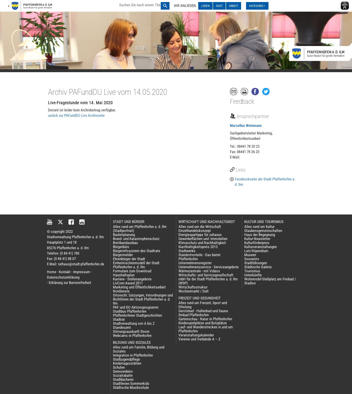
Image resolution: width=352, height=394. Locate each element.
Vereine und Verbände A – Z (199, 339)
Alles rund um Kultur (259, 227)
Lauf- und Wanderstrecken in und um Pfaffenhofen (205, 329)
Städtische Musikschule (131, 387)
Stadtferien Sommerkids (131, 383)
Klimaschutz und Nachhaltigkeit (202, 243)
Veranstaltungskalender (196, 335)
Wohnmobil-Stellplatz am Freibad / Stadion (270, 281)
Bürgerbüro (121, 247)
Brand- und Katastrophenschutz (136, 239)
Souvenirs (251, 259)
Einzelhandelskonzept (194, 231)
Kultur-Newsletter (257, 239)
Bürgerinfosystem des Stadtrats (136, 251)
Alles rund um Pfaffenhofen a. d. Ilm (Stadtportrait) (140, 229)
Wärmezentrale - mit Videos (199, 271)
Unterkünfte (253, 275)
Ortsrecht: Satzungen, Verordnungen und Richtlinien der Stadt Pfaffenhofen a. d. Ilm (143, 299)
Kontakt (64, 272)
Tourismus (252, 271)
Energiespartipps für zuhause (200, 235)
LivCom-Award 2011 (128, 283)
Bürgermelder (123, 255)
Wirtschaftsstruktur (192, 287)
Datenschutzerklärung (63, 277)
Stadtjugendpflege (126, 359)
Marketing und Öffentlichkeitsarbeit (139, 287)
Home (51, 272)
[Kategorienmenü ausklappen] (257, 6)
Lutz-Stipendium (256, 251)
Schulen (119, 367)
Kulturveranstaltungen (260, 247)
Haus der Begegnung (259, 235)
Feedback (242, 101)
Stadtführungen (255, 263)
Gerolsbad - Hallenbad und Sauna (203, 311)
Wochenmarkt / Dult (193, 291)
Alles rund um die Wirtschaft (199, 227)
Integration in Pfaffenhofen (133, 355)
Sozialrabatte (123, 375)
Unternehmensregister (195, 263)
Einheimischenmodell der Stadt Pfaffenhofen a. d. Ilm (136, 265)
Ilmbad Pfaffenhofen (193, 315)
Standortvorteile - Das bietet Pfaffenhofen (199, 257)
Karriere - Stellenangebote (132, 279)
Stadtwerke (186, 251)
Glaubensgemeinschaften (263, 231)
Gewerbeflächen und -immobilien (202, 239)
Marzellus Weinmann (246, 125)
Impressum (81, 272)
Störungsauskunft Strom (131, 331)
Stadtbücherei (123, 379)
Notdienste (121, 291)
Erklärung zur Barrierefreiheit (70, 282)
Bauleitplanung (124, 235)
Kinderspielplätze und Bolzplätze (202, 323)
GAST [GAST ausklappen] (219, 6)
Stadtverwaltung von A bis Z (134, 323)
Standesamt (122, 327)
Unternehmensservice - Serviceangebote (208, 267)
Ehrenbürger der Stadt (129, 259)
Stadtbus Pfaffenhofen (129, 311)
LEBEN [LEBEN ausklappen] (205, 6)
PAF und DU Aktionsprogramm (135, 307)
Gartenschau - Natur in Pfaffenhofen (205, 319)
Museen (250, 255)
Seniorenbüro (123, 371)
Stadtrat (119, 319)
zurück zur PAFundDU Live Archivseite (76, 115)
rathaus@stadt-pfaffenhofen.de (81, 264)
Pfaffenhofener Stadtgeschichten (137, 315)
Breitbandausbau (125, 243)
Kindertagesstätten (127, 363)
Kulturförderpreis (256, 243)
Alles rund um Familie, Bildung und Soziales (138, 349)
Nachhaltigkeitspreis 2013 (198, 247)
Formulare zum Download (132, 271)
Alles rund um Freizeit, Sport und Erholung (202, 305)
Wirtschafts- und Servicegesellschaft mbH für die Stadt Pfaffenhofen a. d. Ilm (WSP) (208, 279)
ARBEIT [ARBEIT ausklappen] (233, 6)
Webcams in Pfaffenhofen (132, 335)
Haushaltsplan (123, 275)
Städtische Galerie (258, 267)
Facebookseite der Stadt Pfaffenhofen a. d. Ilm (265, 182)
